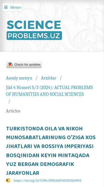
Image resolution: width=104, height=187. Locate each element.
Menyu (16, 7)
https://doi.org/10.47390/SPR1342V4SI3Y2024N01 (47, 180)
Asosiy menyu (19, 78)
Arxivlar (48, 78)
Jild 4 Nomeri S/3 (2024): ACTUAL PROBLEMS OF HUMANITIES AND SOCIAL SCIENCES (49, 91)
